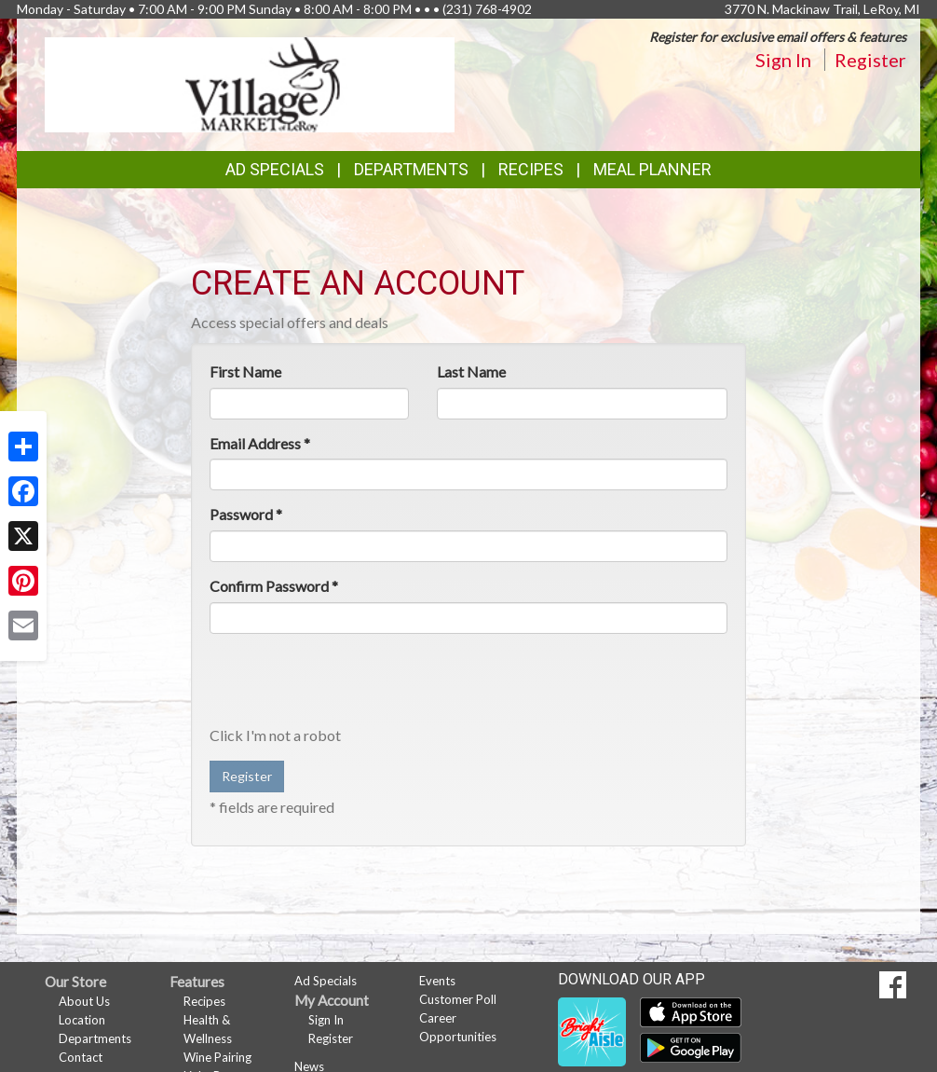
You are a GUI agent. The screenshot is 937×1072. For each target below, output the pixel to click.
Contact (80, 1057)
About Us (84, 1001)
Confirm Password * (274, 586)
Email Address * (260, 443)
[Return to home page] (250, 83)
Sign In (783, 59)
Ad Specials (274, 169)
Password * (246, 514)
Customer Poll (457, 999)
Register (870, 59)
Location (82, 1019)
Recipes (531, 169)
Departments (95, 1038)
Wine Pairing (217, 1057)
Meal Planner (652, 169)
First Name (245, 371)
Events (437, 980)
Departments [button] (411, 169)
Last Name (471, 371)
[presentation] (351, 684)
